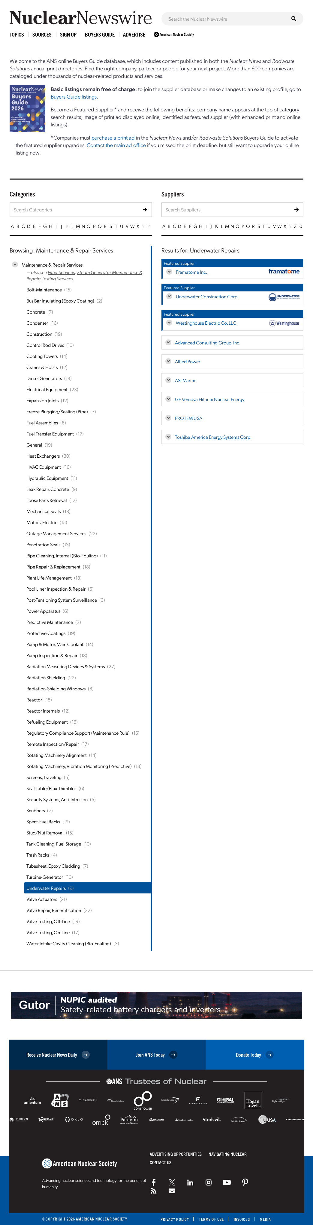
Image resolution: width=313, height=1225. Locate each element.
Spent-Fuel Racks (43, 821)
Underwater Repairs (46, 888)
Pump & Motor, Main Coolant (54, 644)
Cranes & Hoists (42, 367)
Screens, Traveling (44, 777)
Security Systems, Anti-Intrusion (57, 799)
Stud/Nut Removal (45, 832)
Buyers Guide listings (74, 96)
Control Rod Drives (45, 345)
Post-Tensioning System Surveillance (61, 600)
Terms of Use (211, 1219)
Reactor (34, 699)
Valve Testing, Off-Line (48, 921)
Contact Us (160, 1162)
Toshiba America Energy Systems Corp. (213, 437)
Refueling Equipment (47, 722)
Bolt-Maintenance (44, 289)
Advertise (134, 34)
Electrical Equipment (47, 389)
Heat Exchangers (43, 456)
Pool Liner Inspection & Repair (56, 589)
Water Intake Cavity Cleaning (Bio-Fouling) (68, 943)
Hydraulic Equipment (47, 478)
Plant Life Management (49, 577)
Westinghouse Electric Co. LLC (206, 323)
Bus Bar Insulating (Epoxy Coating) (60, 300)
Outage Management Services (56, 533)
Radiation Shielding (45, 677)
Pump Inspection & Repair (51, 655)
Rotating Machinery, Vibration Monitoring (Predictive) (79, 766)
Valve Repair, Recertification (53, 910)
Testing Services (57, 278)
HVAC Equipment (43, 467)
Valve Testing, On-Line (48, 932)
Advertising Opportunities (176, 1154)
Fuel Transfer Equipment (50, 433)
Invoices (242, 1219)
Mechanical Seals (43, 511)
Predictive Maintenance (49, 622)
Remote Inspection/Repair (52, 744)
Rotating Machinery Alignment (56, 755)
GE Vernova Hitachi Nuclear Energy (209, 399)
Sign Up (68, 34)
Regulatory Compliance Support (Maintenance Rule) (78, 733)
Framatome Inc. (191, 272)
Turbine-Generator (44, 877)
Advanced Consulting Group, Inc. (207, 342)
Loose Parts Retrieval (46, 500)
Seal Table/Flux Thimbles (51, 788)
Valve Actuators (41, 899)
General (34, 444)
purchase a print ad (113, 137)
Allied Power (187, 361)
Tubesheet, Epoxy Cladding (53, 866)
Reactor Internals (43, 710)
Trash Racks (37, 855)
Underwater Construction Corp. (207, 296)
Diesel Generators (44, 378)
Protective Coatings (45, 633)
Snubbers (35, 810)
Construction (39, 334)
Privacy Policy (175, 1219)
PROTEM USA (188, 418)
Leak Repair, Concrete (47, 489)
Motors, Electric (41, 522)
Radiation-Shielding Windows (56, 688)
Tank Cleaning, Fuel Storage (53, 843)
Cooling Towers (42, 356)
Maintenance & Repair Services (52, 264)
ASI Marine (185, 380)
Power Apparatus (43, 611)
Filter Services (61, 272)
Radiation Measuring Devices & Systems (65, 666)
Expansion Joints (42, 400)
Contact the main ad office (116, 144)
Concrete (35, 311)
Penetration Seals (43, 544)
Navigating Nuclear (228, 1154)
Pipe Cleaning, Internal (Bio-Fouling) (62, 555)
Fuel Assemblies (42, 422)
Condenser (37, 323)
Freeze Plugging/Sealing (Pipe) (57, 411)
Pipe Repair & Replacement (53, 566)
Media (265, 1219)
